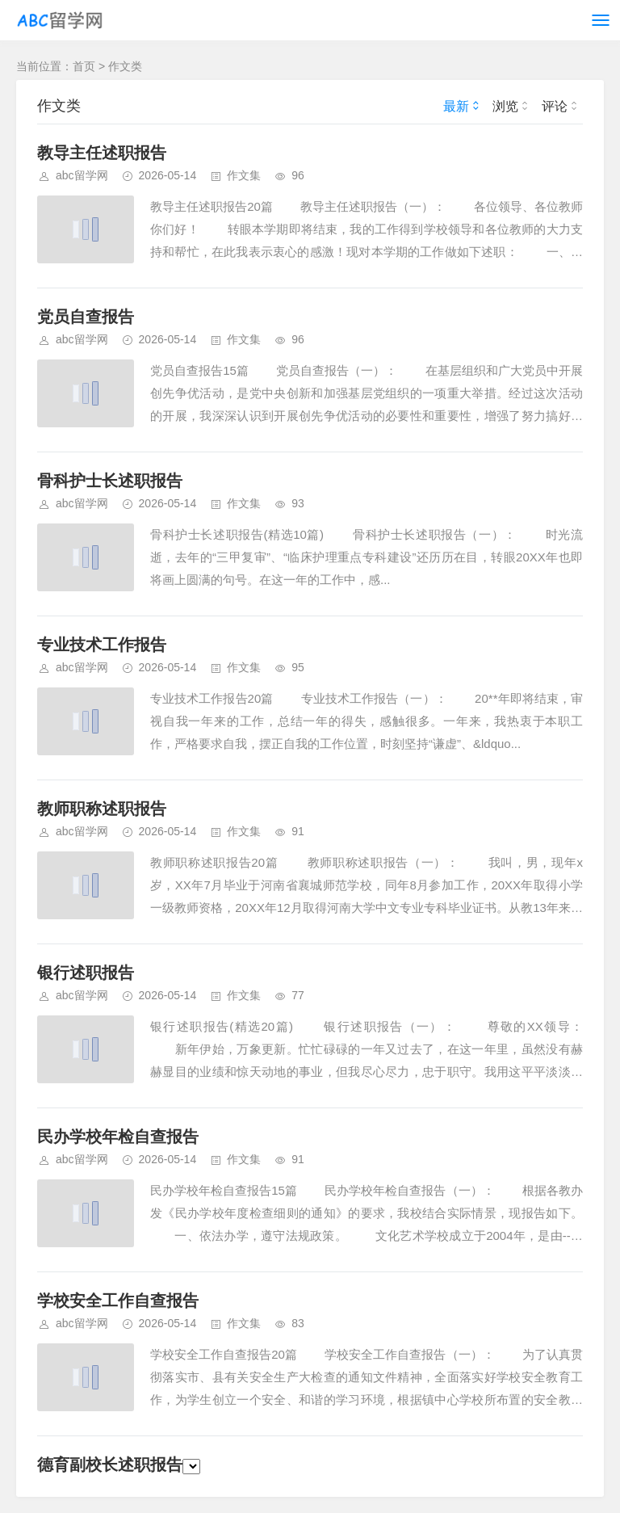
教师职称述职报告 (101, 808)
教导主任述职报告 (101, 153)
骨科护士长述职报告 (109, 481)
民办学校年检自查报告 (118, 1136)
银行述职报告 (85, 972)
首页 (84, 66)
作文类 (125, 66)
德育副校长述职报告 (118, 1464)
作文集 (244, 175)
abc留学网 (82, 175)
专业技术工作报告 (101, 645)
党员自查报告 (85, 317)
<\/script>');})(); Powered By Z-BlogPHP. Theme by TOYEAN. (191, 1466)
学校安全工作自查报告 (118, 1300)
